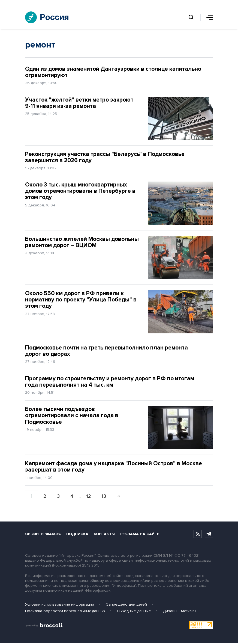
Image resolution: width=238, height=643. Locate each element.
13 (104, 496)
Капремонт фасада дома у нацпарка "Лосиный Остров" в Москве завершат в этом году (113, 466)
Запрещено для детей (126, 604)
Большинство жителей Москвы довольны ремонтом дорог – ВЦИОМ (82, 242)
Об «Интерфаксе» (43, 534)
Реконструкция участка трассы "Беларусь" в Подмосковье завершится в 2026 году (105, 157)
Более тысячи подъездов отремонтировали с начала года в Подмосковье (71, 415)
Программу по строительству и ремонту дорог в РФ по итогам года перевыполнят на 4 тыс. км (109, 381)
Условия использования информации (59, 604)
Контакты (104, 534)
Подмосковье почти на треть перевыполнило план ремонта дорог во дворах (106, 350)
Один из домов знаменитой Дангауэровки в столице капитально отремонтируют (113, 72)
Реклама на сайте (139, 534)
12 (88, 496)
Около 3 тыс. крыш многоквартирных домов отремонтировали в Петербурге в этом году (80, 191)
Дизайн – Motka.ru (179, 611)
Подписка (77, 534)
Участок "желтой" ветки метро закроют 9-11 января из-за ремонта (79, 102)
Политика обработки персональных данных (65, 611)
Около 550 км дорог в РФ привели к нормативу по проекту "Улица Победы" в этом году (81, 299)
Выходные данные (134, 611)
